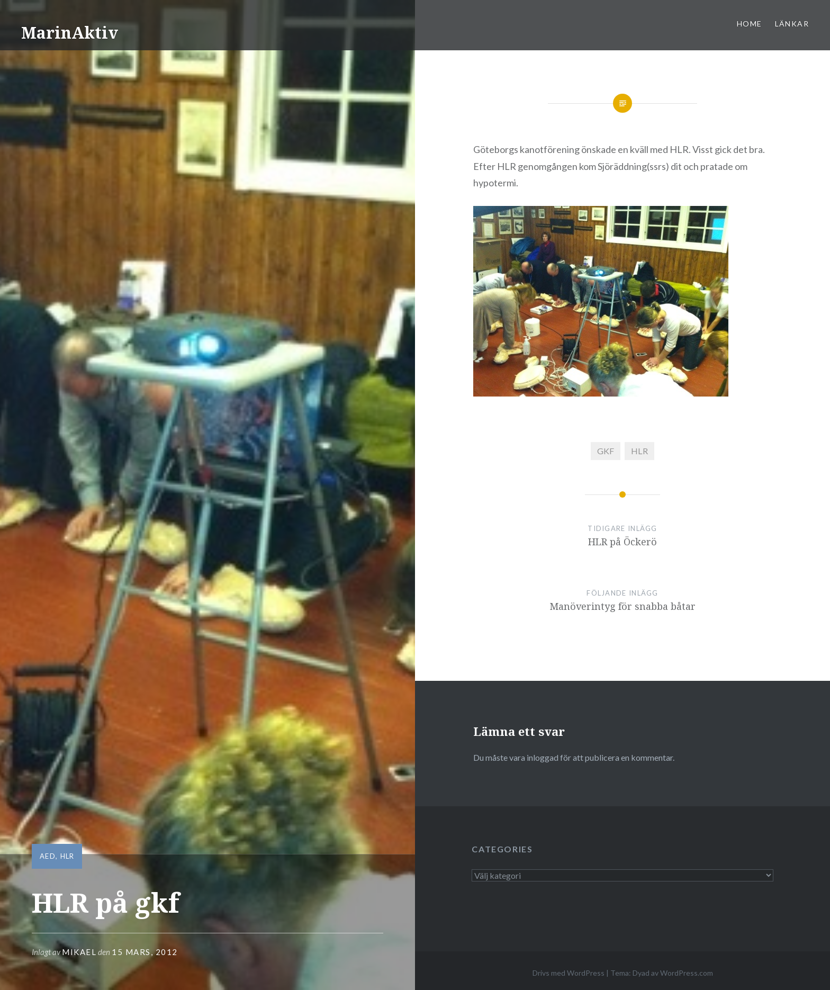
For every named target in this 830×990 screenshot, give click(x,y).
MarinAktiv (69, 32)
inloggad (542, 757)
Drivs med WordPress (569, 972)
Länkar (792, 23)
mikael (79, 952)
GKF (605, 451)
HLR (67, 856)
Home (749, 23)
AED (48, 856)
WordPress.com (686, 972)
